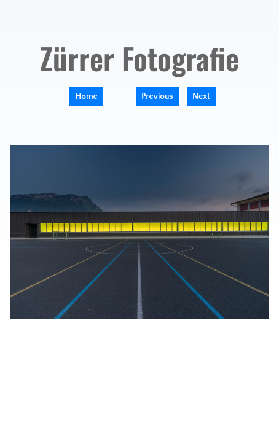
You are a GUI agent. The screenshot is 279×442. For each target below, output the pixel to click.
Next (201, 96)
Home (86, 96)
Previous (157, 96)
